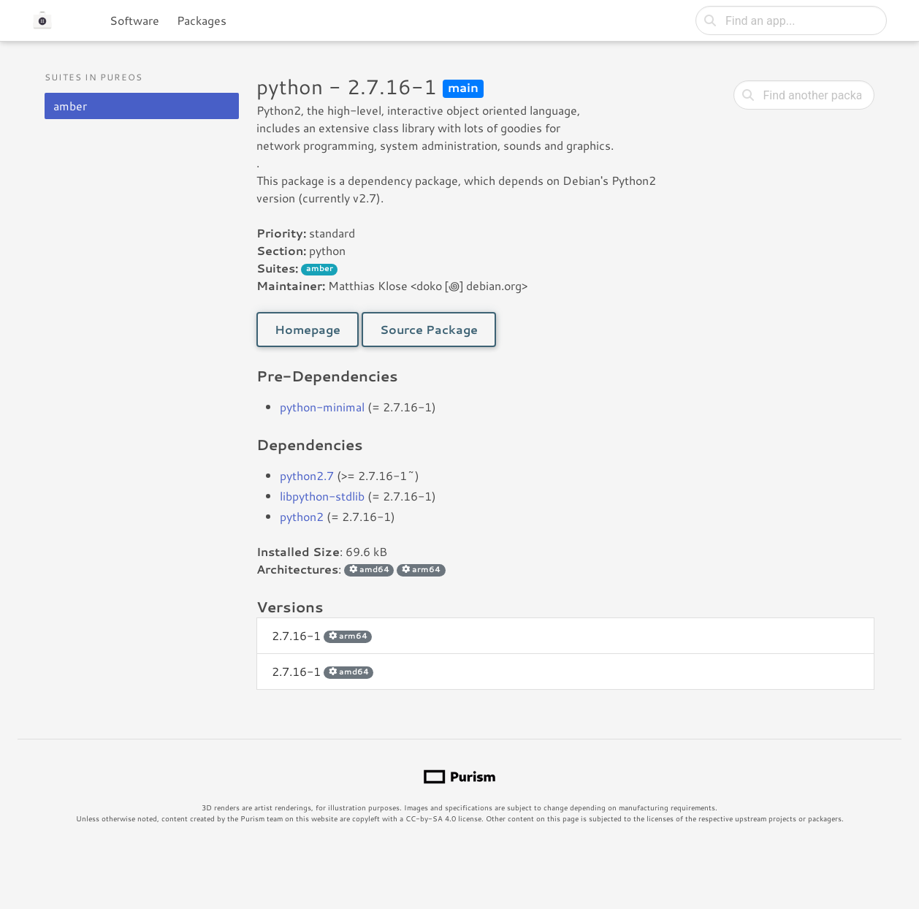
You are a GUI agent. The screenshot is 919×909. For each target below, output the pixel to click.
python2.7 (307, 475)
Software (134, 20)
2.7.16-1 (322, 635)
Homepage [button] (307, 329)
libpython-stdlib (322, 495)
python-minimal (322, 406)
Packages (201, 20)
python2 (302, 516)
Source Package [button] (429, 329)
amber (70, 105)
